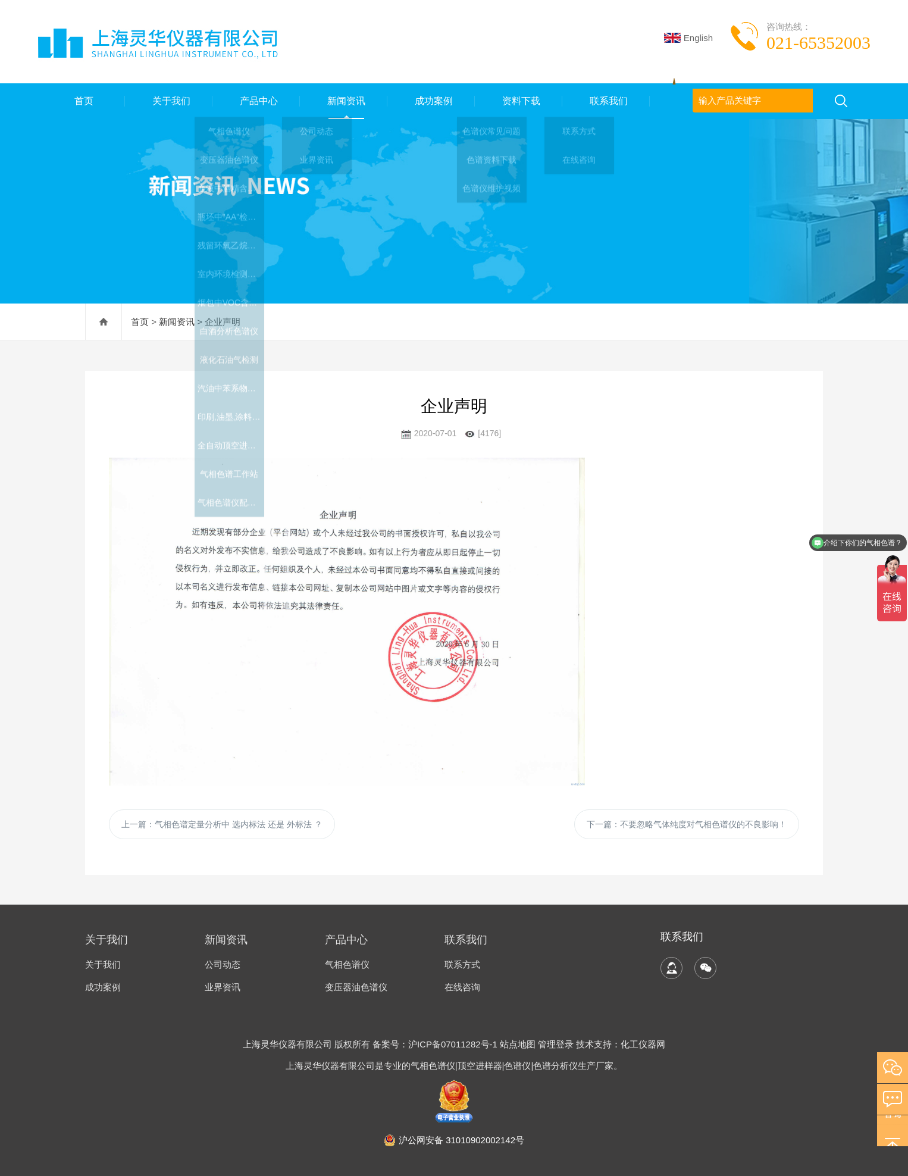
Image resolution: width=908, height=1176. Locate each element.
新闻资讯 (344, 101)
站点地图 (518, 1044)
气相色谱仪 (347, 964)
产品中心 (256, 101)
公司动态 (222, 964)
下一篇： (687, 824)
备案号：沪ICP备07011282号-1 (436, 1044)
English (688, 38)
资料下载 (519, 101)
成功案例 (431, 101)
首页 (81, 101)
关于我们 (169, 101)
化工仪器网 (643, 1044)
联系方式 (462, 964)
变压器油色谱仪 (356, 987)
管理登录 (556, 1044)
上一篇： (222, 824)
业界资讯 (222, 987)
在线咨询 (462, 987)
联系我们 (606, 101)
